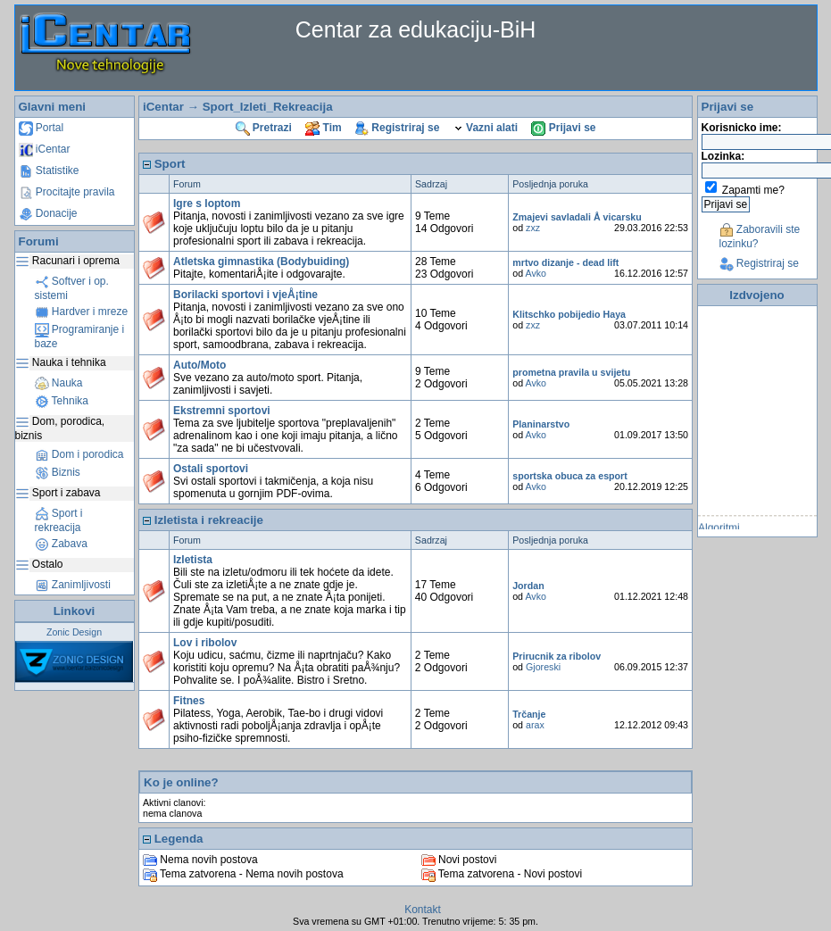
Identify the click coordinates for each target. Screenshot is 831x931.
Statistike (49, 170)
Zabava (61, 543)
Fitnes (188, 700)
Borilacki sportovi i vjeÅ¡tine (245, 294)
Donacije (48, 213)
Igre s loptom (206, 203)
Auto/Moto (199, 365)
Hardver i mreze (82, 311)
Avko (536, 273)
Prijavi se (563, 127)
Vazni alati (485, 127)
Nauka (59, 383)
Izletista (192, 559)
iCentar (45, 149)
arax (535, 724)
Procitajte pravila (67, 192)
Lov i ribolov (205, 642)
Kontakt (422, 909)
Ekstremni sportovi (221, 410)
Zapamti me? (753, 190)
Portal (41, 127)
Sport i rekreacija (59, 520)
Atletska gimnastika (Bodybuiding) (261, 261)
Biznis (57, 472)
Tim (323, 127)
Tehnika (61, 401)
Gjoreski (543, 666)
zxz (533, 227)
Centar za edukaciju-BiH (415, 29)
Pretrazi (264, 127)
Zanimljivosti (73, 584)
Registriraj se (397, 127)
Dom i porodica (79, 454)
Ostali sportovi (210, 468)
